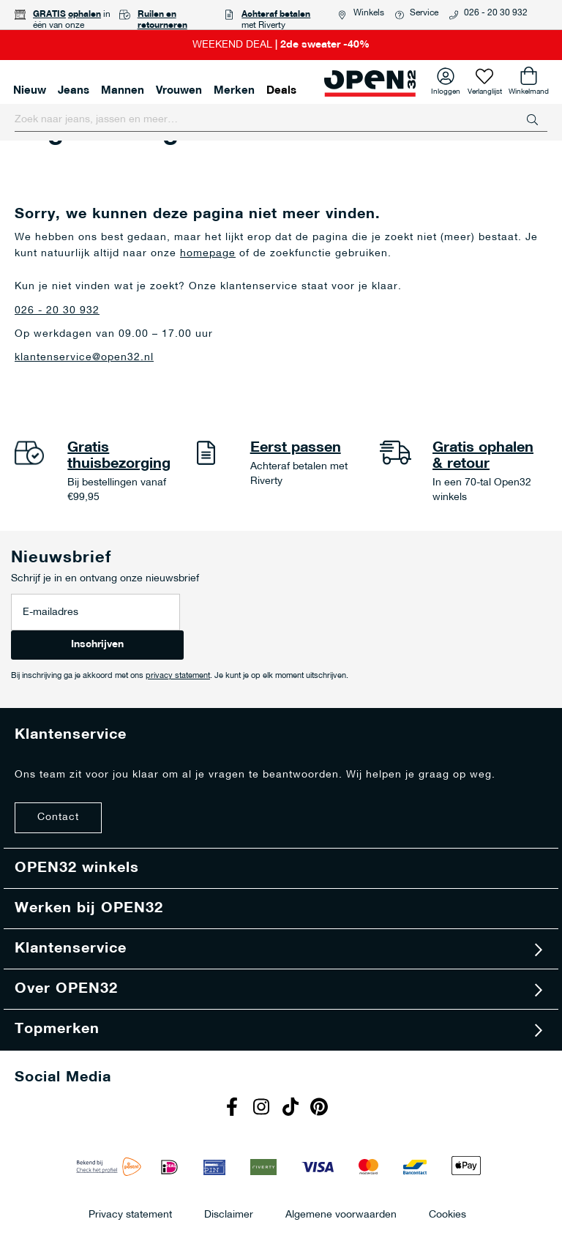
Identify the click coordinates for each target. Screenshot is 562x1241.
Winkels (368, 13)
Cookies (447, 1214)
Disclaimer (228, 1214)
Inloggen (445, 89)
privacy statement (178, 676)
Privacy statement (130, 1214)
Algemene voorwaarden (341, 1214)
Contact (58, 817)
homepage (208, 253)
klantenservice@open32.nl (84, 357)
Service (424, 13)
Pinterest (321, 1108)
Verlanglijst (485, 89)
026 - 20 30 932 (496, 13)
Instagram (263, 1108)
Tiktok (292, 1108)
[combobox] (281, 120)
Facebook (233, 1108)
